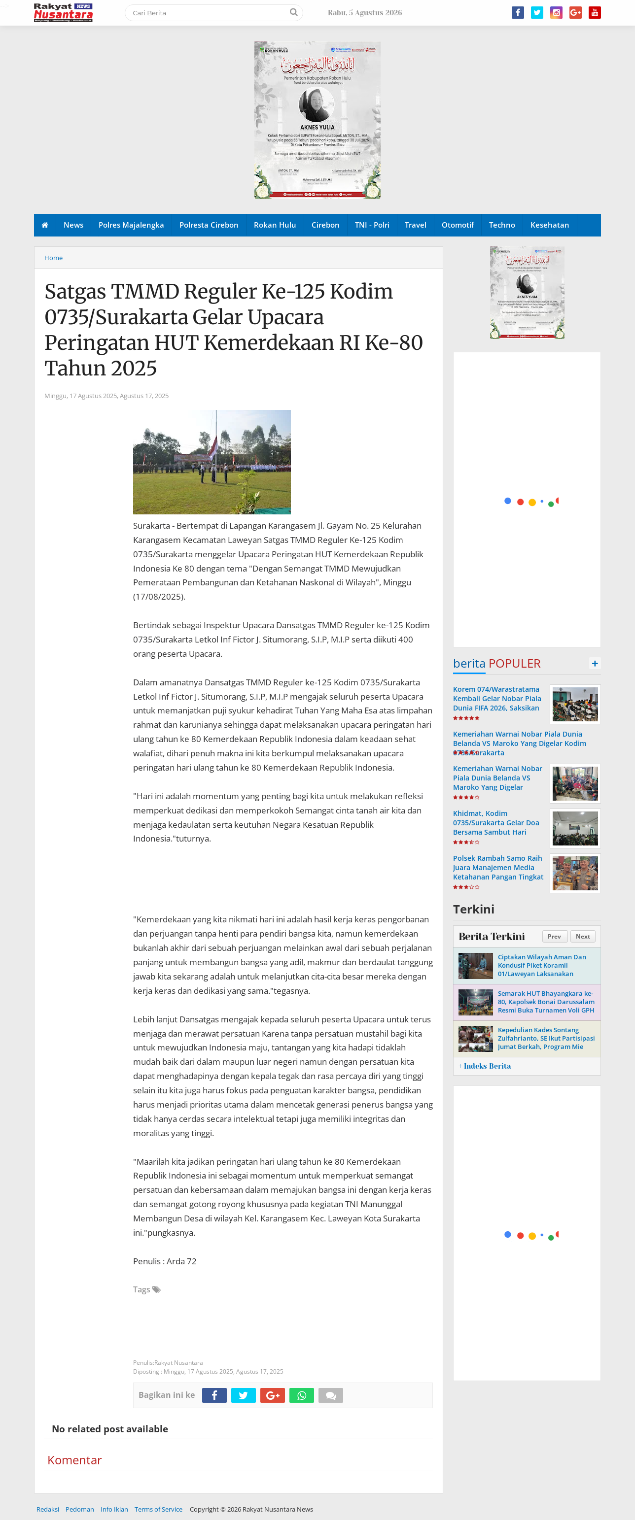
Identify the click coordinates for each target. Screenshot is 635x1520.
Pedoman (80, 1509)
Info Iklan (114, 1509)
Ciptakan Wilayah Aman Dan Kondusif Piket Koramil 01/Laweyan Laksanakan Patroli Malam (542, 969)
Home (53, 257)
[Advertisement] (527, 500)
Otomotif (458, 225)
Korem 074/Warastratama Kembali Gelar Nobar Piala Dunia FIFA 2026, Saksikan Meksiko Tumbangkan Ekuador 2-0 (497, 708)
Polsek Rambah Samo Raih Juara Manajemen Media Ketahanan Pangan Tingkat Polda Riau (498, 872)
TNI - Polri (372, 225)
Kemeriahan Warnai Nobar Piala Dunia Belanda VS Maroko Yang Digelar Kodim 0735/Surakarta (519, 743)
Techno (502, 225)
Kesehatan (549, 225)
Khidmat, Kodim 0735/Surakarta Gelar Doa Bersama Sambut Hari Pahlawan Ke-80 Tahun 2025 (496, 832)
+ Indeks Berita (485, 1066)
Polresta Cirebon (209, 225)
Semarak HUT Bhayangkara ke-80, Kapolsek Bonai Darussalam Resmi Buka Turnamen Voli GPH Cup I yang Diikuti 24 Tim (546, 1006)
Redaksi (47, 1509)
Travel (415, 225)
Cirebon (326, 225)
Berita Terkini (492, 937)
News (73, 225)
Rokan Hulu (275, 225)
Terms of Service (158, 1509)
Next (583, 936)
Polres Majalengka (131, 225)
